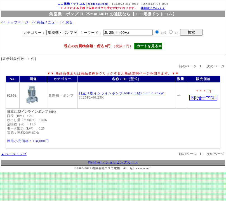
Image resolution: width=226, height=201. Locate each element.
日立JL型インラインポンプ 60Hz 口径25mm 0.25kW (121, 93)
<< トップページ (15, 22)
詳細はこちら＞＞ (153, 7)
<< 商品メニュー (45, 22)
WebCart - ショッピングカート (113, 162)
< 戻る (67, 22)
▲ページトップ (14, 154)
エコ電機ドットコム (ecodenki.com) (83, 3)
